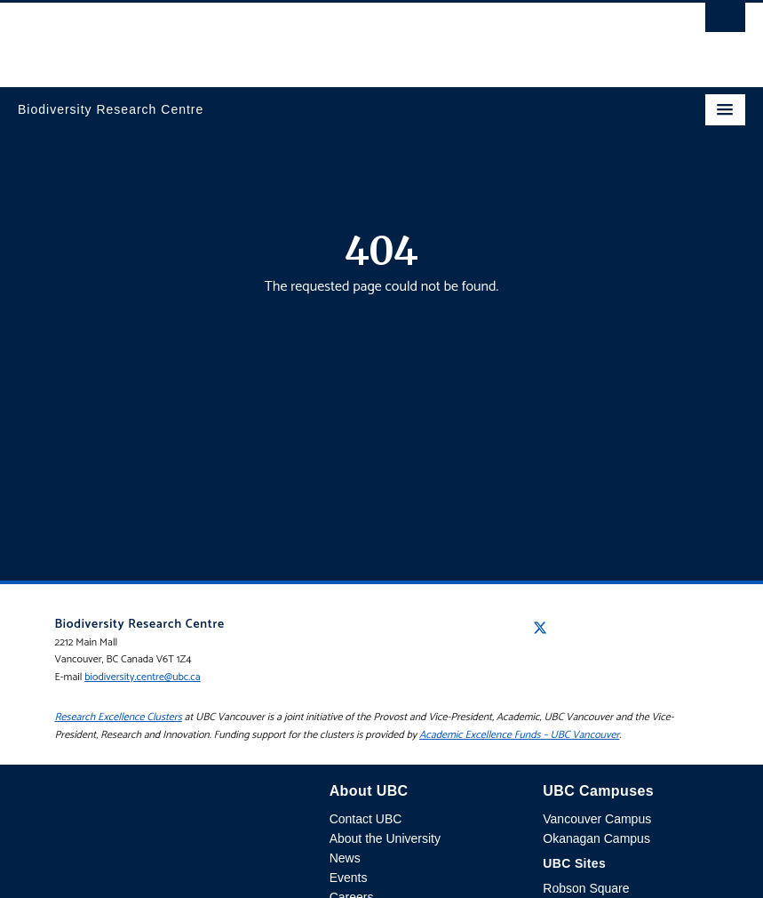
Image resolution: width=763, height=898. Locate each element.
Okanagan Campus (596, 838)
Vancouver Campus (597, 819)
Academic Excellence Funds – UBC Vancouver (519, 734)
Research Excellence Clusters (118, 717)
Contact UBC (366, 819)
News (345, 858)
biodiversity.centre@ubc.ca (142, 677)
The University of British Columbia (272, 36)
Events (349, 877)
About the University (385, 838)
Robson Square (586, 888)
